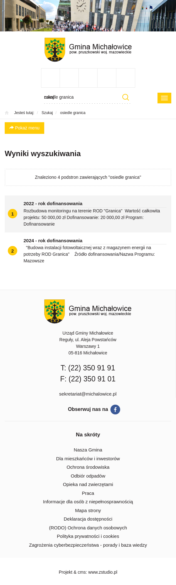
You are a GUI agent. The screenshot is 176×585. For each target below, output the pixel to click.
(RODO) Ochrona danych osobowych (88, 527)
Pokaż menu (24, 127)
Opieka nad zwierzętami (88, 484)
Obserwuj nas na (88, 409)
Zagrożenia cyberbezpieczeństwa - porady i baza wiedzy (88, 545)
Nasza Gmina (88, 449)
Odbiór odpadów (88, 475)
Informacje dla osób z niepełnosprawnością (88, 501)
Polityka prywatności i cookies (88, 536)
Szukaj (126, 97)
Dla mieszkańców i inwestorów (88, 458)
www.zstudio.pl (102, 572)
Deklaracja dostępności (88, 519)
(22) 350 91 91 (91, 368)
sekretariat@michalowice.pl (88, 393)
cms (82, 572)
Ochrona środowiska (88, 467)
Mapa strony (88, 510)
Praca (88, 493)
